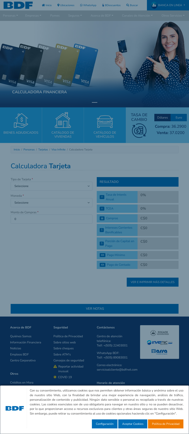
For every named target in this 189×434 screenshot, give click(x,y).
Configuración (105, 424)
